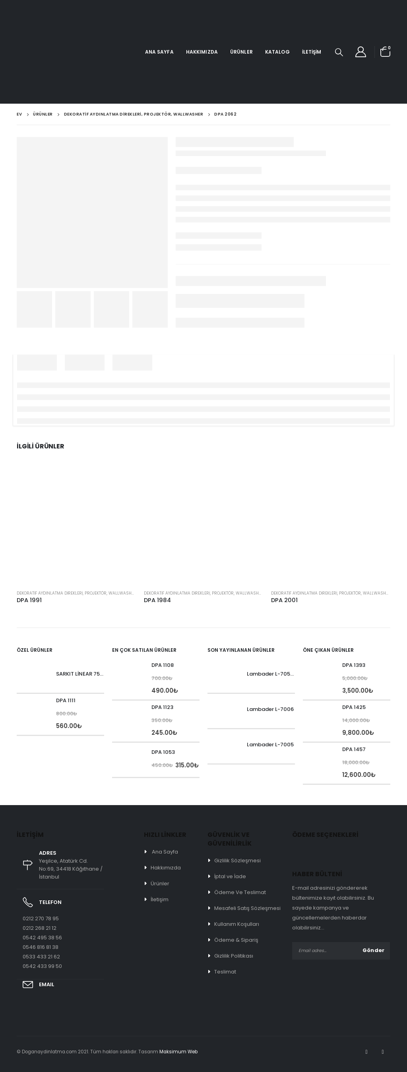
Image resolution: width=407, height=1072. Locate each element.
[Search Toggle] (339, 52)
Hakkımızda (202, 51)
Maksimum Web (178, 1052)
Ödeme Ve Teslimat (240, 892)
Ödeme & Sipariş (236, 940)
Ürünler (241, 51)
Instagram (383, 1051)
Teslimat (225, 971)
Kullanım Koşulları (236, 924)
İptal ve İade (230, 876)
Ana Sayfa (159, 51)
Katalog (277, 51)
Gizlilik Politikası (233, 956)
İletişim (312, 51)
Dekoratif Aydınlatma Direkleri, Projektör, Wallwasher (76, 593)
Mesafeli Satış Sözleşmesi (247, 908)
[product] (76, 523)
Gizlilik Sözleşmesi (237, 860)
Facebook (366, 1051)
